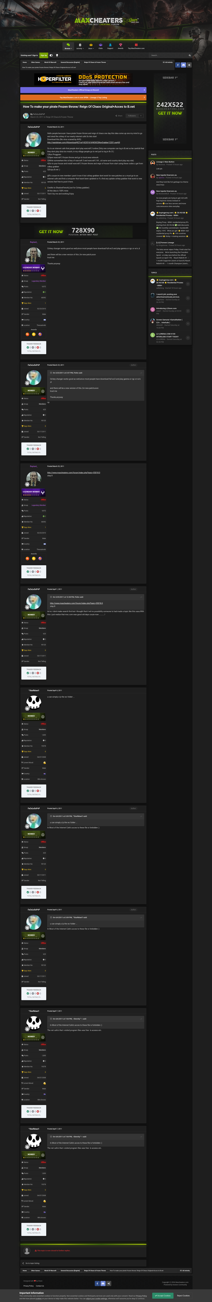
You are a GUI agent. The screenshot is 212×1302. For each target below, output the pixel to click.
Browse (68, 48)
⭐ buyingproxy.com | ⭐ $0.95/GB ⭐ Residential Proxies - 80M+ (169, 282)
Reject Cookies (183, 1296)
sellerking (162, 218)
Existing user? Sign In (29, 55)
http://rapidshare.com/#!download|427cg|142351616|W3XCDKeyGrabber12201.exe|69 (83, 142)
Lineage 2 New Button (165, 162)
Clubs (101, 48)
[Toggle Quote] (51, 373)
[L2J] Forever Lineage (165, 242)
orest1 (158, 311)
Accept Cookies (163, 1296)
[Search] (161, 55)
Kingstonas (163, 245)
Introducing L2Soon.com (166, 308)
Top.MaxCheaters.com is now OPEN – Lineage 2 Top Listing (83, 98)
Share (118, 116)
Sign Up (44, 55)
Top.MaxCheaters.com (136, 48)
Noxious (162, 165)
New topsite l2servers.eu (166, 175)
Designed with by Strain (33, 1281)
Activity (79, 48)
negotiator (160, 300)
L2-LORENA (160, 339)
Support (110, 48)
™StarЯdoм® (33, 690)
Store (90, 48)
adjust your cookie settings (96, 1299)
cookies (39, 1299)
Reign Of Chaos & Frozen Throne (59, 117)
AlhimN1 (159, 325)
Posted (174, 165)
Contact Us (40, 1286)
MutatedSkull (164, 194)
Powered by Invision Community (175, 1285)
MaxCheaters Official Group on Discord (83, 90)
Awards (120, 48)
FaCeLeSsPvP (39, 114)
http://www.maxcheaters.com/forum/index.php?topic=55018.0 (73, 473)
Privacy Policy (29, 1286)
